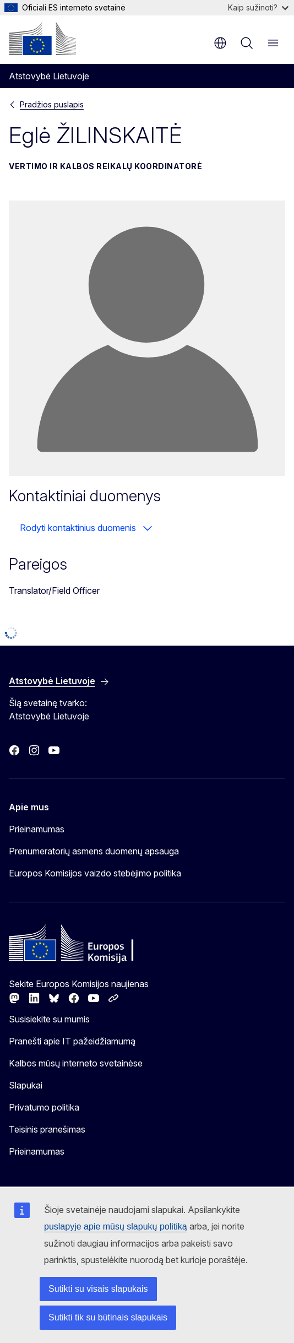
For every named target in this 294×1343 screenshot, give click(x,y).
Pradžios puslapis (52, 104)
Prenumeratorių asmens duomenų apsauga (94, 851)
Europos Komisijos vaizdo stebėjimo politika (95, 873)
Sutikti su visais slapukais (98, 1288)
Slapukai (25, 1085)
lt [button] (220, 43)
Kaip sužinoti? (258, 7)
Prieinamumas (36, 829)
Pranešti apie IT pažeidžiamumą (72, 1041)
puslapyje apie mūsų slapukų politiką (115, 1226)
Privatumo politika (44, 1107)
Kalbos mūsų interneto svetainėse (76, 1063)
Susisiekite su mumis (49, 1019)
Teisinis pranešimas (47, 1129)
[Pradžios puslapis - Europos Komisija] (42, 38)
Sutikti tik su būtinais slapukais (107, 1317)
